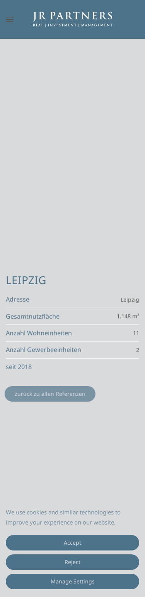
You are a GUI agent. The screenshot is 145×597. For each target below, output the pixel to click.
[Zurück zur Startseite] (73, 19)
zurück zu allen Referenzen (49, 393)
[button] (10, 19)
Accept (72, 542)
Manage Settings (73, 581)
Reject (72, 562)
